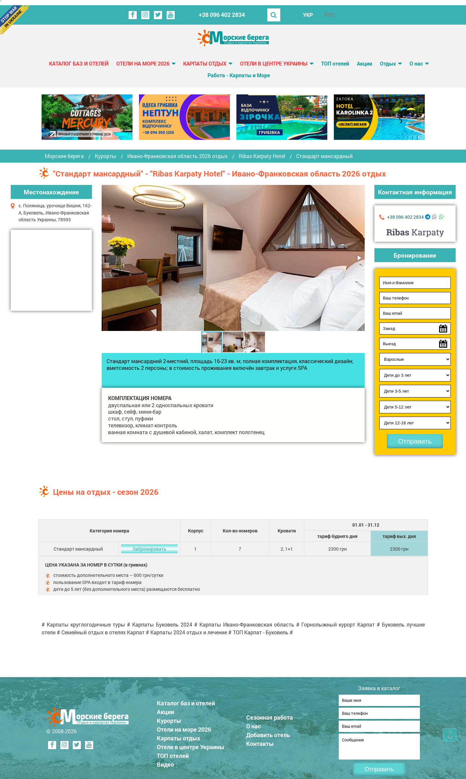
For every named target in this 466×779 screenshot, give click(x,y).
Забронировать (149, 549)
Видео (165, 762)
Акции (364, 63)
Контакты (260, 742)
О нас (416, 63)
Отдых (388, 63)
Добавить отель (268, 733)
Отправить (415, 441)
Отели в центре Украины (274, 63)
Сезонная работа (269, 715)
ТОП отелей (335, 63)
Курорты (105, 156)
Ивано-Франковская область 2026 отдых (177, 156)
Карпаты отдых (204, 63)
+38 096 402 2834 (222, 14)
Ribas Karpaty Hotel (262, 156)
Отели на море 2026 (143, 63)
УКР (308, 14)
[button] (359, 258)
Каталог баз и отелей (78, 63)
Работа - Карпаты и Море (239, 75)
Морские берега (64, 156)
